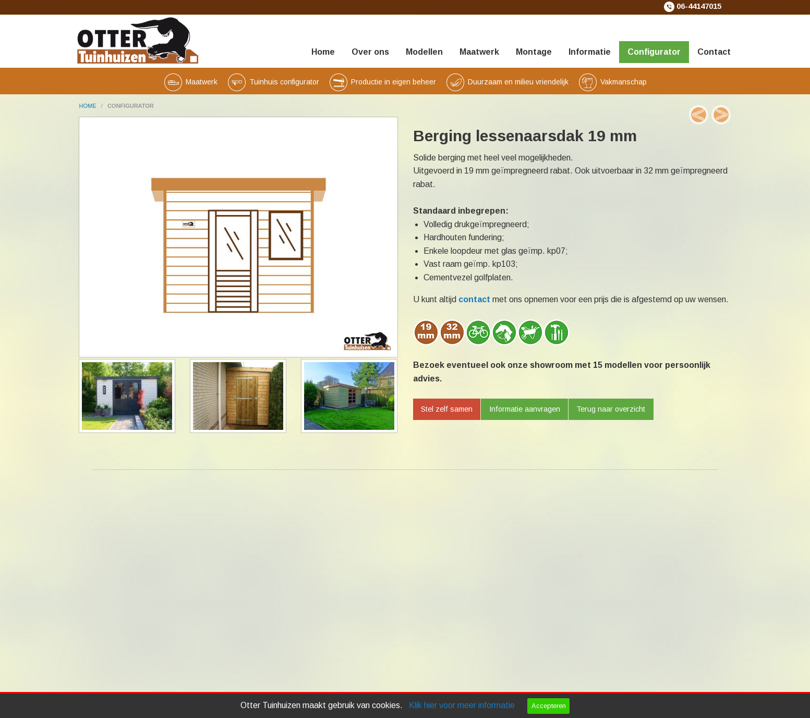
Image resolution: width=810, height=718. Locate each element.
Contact (714, 51)
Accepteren (548, 706)
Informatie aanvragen (524, 409)
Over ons (370, 51)
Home (323, 51)
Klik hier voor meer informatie (462, 705)
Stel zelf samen (447, 409)
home (88, 106)
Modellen (424, 51)
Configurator (654, 51)
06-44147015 (698, 6)
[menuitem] (323, 39)
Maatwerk (479, 51)
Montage (534, 51)
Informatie (590, 51)
